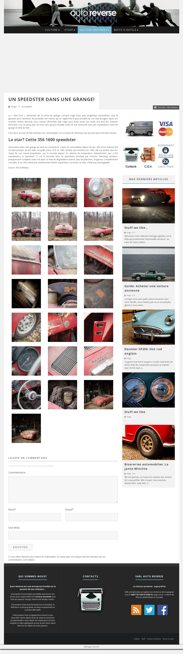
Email (69, 514)
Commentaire (17, 472)
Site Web (14, 532)
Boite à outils (125, 29)
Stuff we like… (136, 228)
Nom (12, 514)
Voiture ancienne (93, 29)
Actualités (27, 106)
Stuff (69, 29)
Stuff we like (134, 412)
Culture (51, 29)
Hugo (14, 106)
